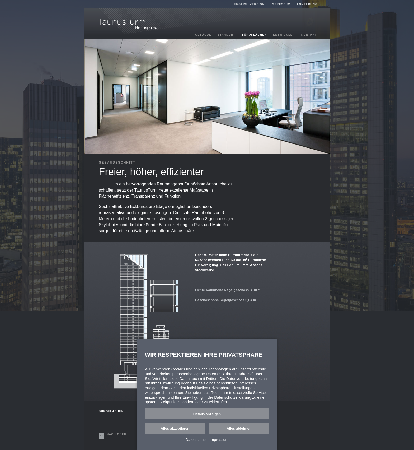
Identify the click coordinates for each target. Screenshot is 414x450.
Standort (227, 34)
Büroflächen (254, 34)
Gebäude (203, 34)
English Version (249, 4)
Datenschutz (196, 440)
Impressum (281, 4)
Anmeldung (307, 4)
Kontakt (309, 34)
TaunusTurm (127, 24)
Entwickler (284, 34)
